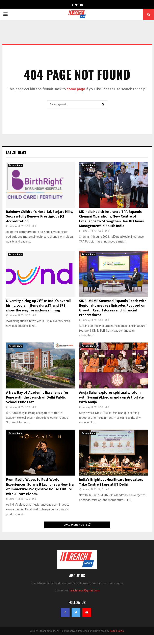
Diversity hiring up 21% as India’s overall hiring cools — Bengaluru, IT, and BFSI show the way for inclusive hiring (38, 305)
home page (76, 89)
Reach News (117, 631)
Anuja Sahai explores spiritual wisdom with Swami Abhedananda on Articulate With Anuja (111, 397)
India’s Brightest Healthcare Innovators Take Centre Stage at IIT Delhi (111, 482)
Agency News (15, 165)
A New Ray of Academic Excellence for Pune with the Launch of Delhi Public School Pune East (37, 397)
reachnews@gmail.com (85, 590)
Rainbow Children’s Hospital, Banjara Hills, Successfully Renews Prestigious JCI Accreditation (39, 216)
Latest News (16, 152)
